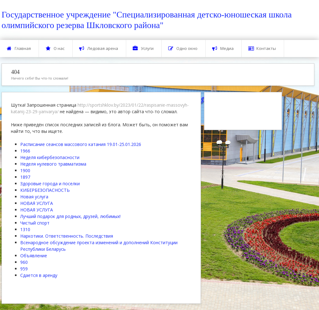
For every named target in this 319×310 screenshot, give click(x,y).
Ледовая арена (98, 48)
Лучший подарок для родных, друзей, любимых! (70, 216)
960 (24, 262)
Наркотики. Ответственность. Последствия (66, 236)
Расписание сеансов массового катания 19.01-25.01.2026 (80, 144)
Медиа (223, 48)
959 (24, 269)
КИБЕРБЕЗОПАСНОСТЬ (45, 190)
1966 (25, 151)
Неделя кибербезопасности (49, 157)
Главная (19, 48)
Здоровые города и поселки (50, 183)
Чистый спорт (35, 223)
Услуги (143, 48)
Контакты (262, 48)
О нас (54, 48)
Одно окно (183, 48)
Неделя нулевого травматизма (53, 164)
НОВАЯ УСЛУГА (36, 203)
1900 (25, 170)
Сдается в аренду (38, 275)
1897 (25, 177)
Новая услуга (34, 197)
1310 (25, 229)
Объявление (33, 256)
